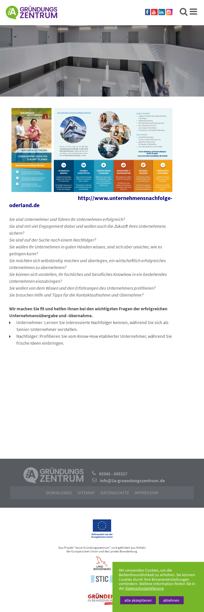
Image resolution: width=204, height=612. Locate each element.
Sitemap (86, 492)
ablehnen (171, 600)
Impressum (146, 492)
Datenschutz (114, 492)
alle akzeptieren (138, 600)
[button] (92, 398)
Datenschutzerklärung (144, 588)
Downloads (59, 492)
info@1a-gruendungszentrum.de (132, 480)
